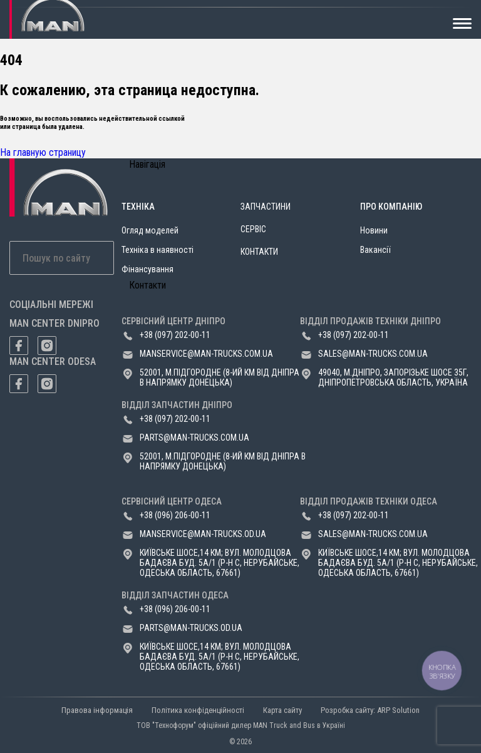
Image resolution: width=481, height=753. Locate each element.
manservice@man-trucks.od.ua (203, 534)
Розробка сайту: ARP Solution (370, 710)
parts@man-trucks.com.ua (194, 438)
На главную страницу (43, 152)
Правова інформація (97, 710)
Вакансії (375, 250)
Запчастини (265, 207)
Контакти (259, 252)
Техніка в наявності (158, 250)
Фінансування (147, 269)
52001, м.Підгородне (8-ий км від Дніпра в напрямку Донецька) (219, 377)
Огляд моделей (150, 230)
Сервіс (253, 229)
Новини (374, 230)
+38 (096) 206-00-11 (175, 515)
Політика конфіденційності (198, 710)
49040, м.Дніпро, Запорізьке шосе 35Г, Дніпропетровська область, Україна (393, 377)
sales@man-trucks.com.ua (373, 354)
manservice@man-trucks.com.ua (206, 354)
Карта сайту (282, 710)
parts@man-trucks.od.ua (191, 628)
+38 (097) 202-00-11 (175, 335)
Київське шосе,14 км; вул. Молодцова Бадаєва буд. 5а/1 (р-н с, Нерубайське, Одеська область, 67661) (219, 563)
